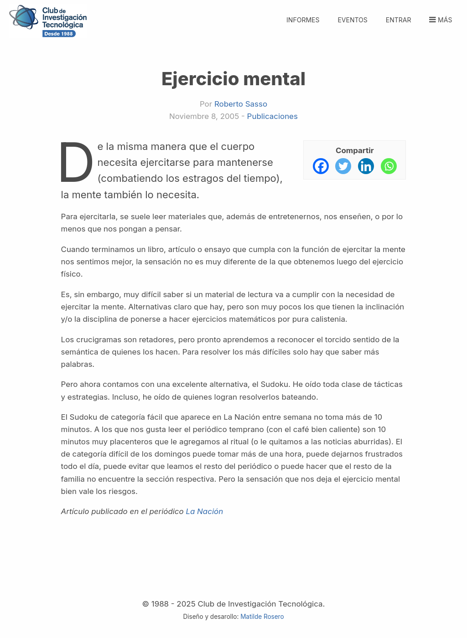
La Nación (204, 511)
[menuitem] (398, 14)
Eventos (352, 20)
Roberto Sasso (240, 103)
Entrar (398, 20)
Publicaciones (272, 116)
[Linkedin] (366, 166)
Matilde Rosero (262, 616)
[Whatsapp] (389, 166)
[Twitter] (343, 166)
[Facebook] (321, 166)
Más (439, 20)
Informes (302, 20)
